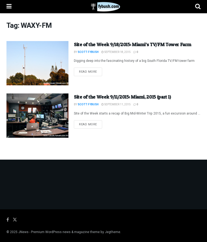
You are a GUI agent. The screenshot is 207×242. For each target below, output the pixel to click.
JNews (23, 232)
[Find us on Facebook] (7, 220)
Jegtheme (112, 232)
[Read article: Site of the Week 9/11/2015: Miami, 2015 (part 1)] (37, 115)
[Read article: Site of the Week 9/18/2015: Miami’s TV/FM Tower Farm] (37, 63)
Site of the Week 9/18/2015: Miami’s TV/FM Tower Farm (132, 44)
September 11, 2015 (116, 104)
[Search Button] (198, 6)
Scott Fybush (88, 52)
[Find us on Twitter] (15, 220)
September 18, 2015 (116, 52)
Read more (90, 71)
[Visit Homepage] (103, 6)
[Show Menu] (9, 6)
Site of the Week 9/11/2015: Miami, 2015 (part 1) (122, 97)
